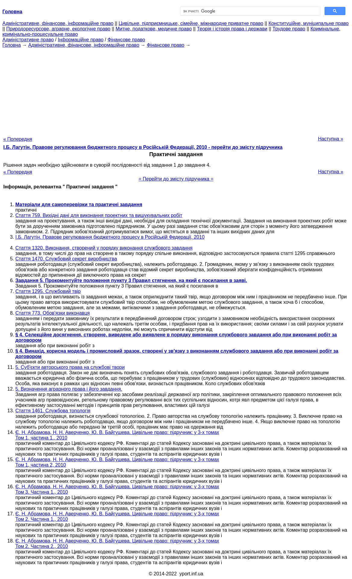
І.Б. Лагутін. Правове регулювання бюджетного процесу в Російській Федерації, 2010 (110, 237)
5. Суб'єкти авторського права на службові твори (70, 367)
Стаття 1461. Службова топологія (52, 410)
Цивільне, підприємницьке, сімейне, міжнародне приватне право (191, 23)
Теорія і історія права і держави (232, 28)
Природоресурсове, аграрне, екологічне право (58, 28)
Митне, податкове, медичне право (153, 28)
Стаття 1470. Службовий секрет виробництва (66, 258)
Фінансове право (126, 39)
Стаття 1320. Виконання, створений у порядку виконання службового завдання (104, 247)
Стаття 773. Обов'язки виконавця (52, 313)
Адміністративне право (28, 39)
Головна (11, 45)
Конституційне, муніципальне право (309, 23)
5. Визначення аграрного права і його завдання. (68, 389)
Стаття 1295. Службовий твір (48, 291)
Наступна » (330, 138)
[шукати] (249, 11)
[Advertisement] (176, 90)
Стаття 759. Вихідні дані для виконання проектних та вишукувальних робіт (98, 215)
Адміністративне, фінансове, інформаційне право (57, 23)
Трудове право (288, 28)
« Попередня (17, 139)
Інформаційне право (81, 39)
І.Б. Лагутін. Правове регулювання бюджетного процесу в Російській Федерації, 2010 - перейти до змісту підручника (142, 147)
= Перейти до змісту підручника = (176, 178)
